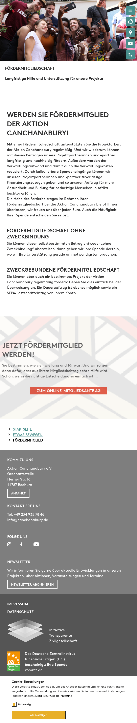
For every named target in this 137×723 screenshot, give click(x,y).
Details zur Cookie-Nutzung (53, 695)
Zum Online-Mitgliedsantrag (68, 390)
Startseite (22, 429)
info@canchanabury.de (27, 519)
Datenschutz (20, 611)
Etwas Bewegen (28, 434)
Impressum (17, 604)
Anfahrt (18, 493)
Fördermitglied (28, 439)
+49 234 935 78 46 (29, 514)
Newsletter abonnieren (32, 584)
